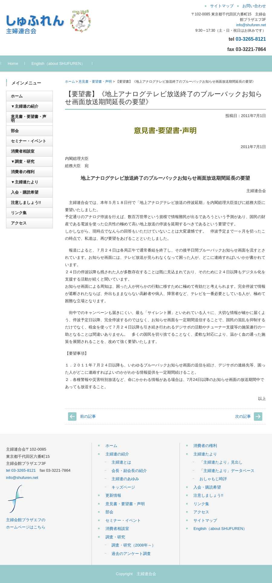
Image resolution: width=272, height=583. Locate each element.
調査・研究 (115, 537)
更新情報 (113, 495)
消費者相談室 (22, 151)
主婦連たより (205, 454)
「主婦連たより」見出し (221, 462)
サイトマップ (205, 520)
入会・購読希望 (24, 192)
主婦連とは (121, 462)
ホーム (70, 81)
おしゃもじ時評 (213, 479)
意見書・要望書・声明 (95, 81)
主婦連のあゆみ (125, 479)
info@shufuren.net (251, 25)
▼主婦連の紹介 (24, 106)
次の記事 (243, 416)
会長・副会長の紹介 (129, 470)
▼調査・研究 (22, 161)
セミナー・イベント (28, 141)
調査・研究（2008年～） (134, 545)
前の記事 (88, 416)
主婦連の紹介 (117, 454)
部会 (15, 130)
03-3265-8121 (251, 39)
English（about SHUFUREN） (63, 63)
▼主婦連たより (24, 182)
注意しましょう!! (26, 202)
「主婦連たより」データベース (226, 470)
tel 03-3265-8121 (21, 470)
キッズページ (123, 487)
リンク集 (19, 213)
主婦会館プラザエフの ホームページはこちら (25, 520)
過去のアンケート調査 (131, 553)
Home (18, 63)
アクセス (19, 223)
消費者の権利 (22, 172)
